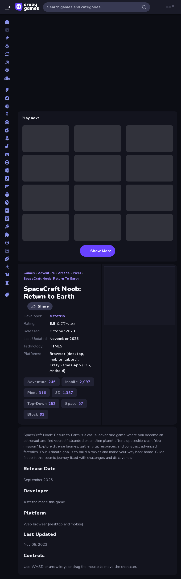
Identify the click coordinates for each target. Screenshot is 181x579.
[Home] (7, 22)
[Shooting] (7, 243)
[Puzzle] (7, 235)
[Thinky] (7, 275)
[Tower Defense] (7, 283)
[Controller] (7, 154)
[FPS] (7, 186)
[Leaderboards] (7, 78)
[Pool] (7, 227)
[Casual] (7, 138)
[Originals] (7, 62)
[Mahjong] (7, 211)
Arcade (64, 273)
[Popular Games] (7, 46)
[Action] (7, 90)
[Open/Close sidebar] (7, 7)
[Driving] (7, 162)
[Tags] (7, 295)
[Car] (7, 122)
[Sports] (7, 259)
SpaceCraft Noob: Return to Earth (51, 278)
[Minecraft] (7, 219)
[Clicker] (7, 146)
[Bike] (7, 114)
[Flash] (7, 178)
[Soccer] (7, 251)
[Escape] (7, 170)
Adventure (46, 273)
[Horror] (7, 194)
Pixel (77, 273)
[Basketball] (7, 106)
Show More (97, 251)
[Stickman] (7, 267)
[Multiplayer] (7, 70)
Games (29, 273)
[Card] (7, 130)
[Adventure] (7, 98)
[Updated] (7, 54)
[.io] (7, 203)
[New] (7, 38)
